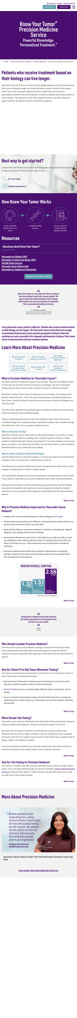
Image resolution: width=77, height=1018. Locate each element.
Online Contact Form (17, 186)
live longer (58, 516)
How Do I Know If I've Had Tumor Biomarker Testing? (18, 368)
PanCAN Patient (11, 689)
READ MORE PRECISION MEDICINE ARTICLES (38, 870)
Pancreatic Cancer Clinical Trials (15, 266)
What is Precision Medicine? (19, 358)
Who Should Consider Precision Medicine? (58, 358)
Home (6, 62)
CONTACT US (51, 3)
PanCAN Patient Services (12, 262)
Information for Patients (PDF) (14, 256)
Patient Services (39, 62)
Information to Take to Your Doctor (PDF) (19, 259)
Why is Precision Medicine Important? (38, 358)
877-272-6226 (14, 179)
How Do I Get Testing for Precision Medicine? (58, 368)
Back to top (69, 500)
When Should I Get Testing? (38, 368)
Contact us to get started (38, 276)
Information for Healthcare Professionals (19, 269)
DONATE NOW (49, 7)
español (59, 4)
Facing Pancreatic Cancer (20, 62)
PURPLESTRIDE (64, 7)
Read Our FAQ (9, 250)
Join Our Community (69, 4)
